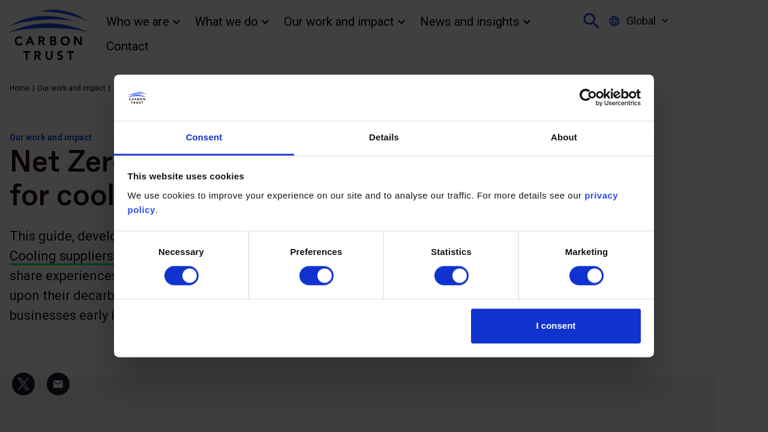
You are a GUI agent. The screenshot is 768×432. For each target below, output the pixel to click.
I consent (556, 325)
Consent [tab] (204, 137)
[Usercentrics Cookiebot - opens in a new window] (588, 98)
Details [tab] (384, 137)
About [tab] (564, 137)
